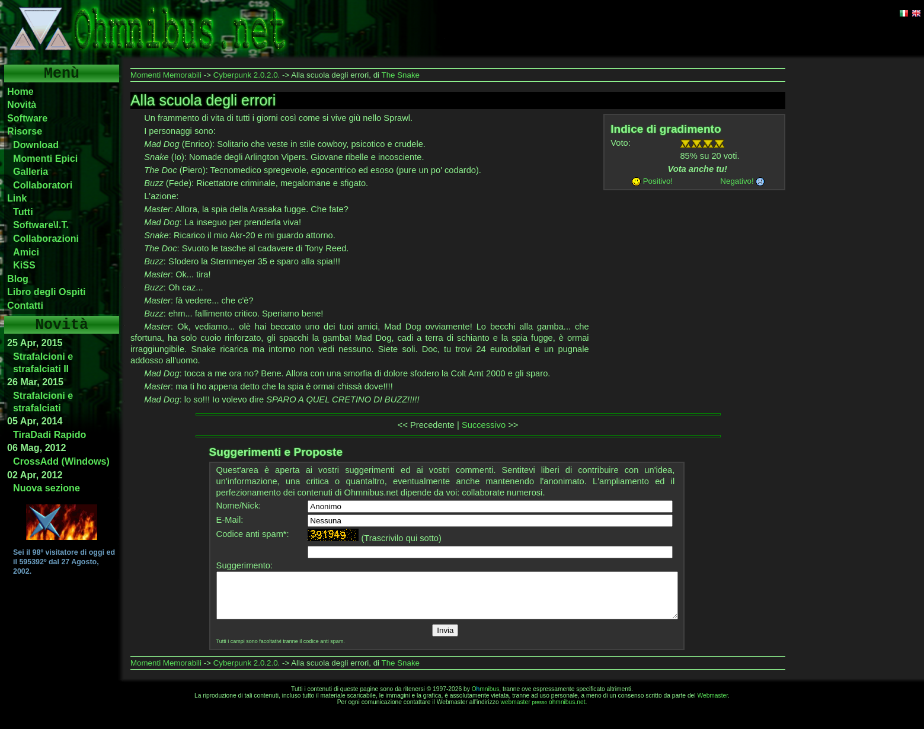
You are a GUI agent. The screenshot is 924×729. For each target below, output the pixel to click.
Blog (17, 278)
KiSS (24, 265)
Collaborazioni (46, 238)
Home (20, 91)
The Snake (401, 75)
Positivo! (658, 181)
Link (17, 198)
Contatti (25, 305)
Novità (21, 104)
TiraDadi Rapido (49, 434)
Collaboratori (42, 185)
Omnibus (486, 698)
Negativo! (736, 181)
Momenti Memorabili (166, 75)
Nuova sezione (46, 487)
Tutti (23, 211)
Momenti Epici (45, 158)
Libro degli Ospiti (46, 291)
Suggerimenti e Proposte (276, 452)
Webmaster (712, 704)
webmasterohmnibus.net (542, 711)
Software (27, 118)
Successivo (484, 425)
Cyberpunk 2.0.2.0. (246, 75)
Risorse (24, 131)
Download (36, 144)
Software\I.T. (41, 224)
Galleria (30, 171)
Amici (26, 252)
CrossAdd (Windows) (61, 461)
